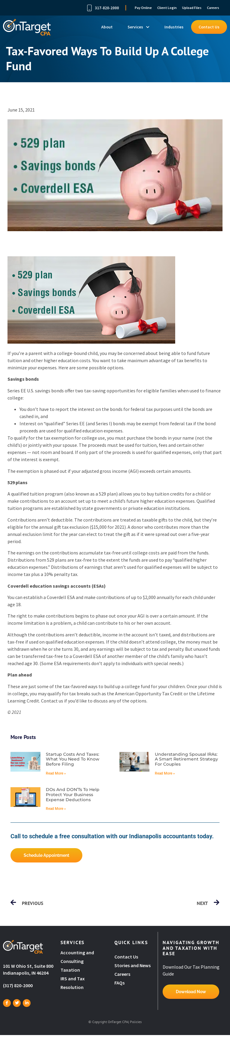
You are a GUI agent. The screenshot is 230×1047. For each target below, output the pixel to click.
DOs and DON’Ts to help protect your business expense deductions (72, 794)
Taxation (70, 970)
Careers (213, 7)
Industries (174, 27)
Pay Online (143, 7)
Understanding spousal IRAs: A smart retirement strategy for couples (186, 759)
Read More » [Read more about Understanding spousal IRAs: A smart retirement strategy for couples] (165, 773)
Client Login (167, 7)
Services (138, 27)
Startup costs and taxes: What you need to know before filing (72, 759)
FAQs (119, 983)
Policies (136, 1021)
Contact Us (209, 27)
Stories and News (132, 965)
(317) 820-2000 (18, 985)
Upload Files (192, 7)
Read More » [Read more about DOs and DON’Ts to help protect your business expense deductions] (56, 809)
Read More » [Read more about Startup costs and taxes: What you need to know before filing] (56, 773)
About (107, 27)
